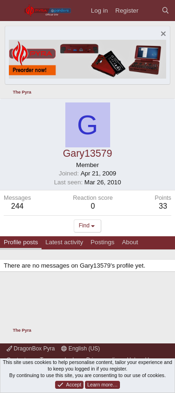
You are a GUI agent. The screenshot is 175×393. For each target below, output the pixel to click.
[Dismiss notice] (162, 35)
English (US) (80, 348)
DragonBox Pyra (31, 348)
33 (163, 206)
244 (17, 206)
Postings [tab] (102, 242)
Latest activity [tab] (64, 242)
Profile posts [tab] (21, 242)
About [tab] (130, 242)
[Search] (165, 10)
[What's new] (150, 10)
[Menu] (12, 10)
